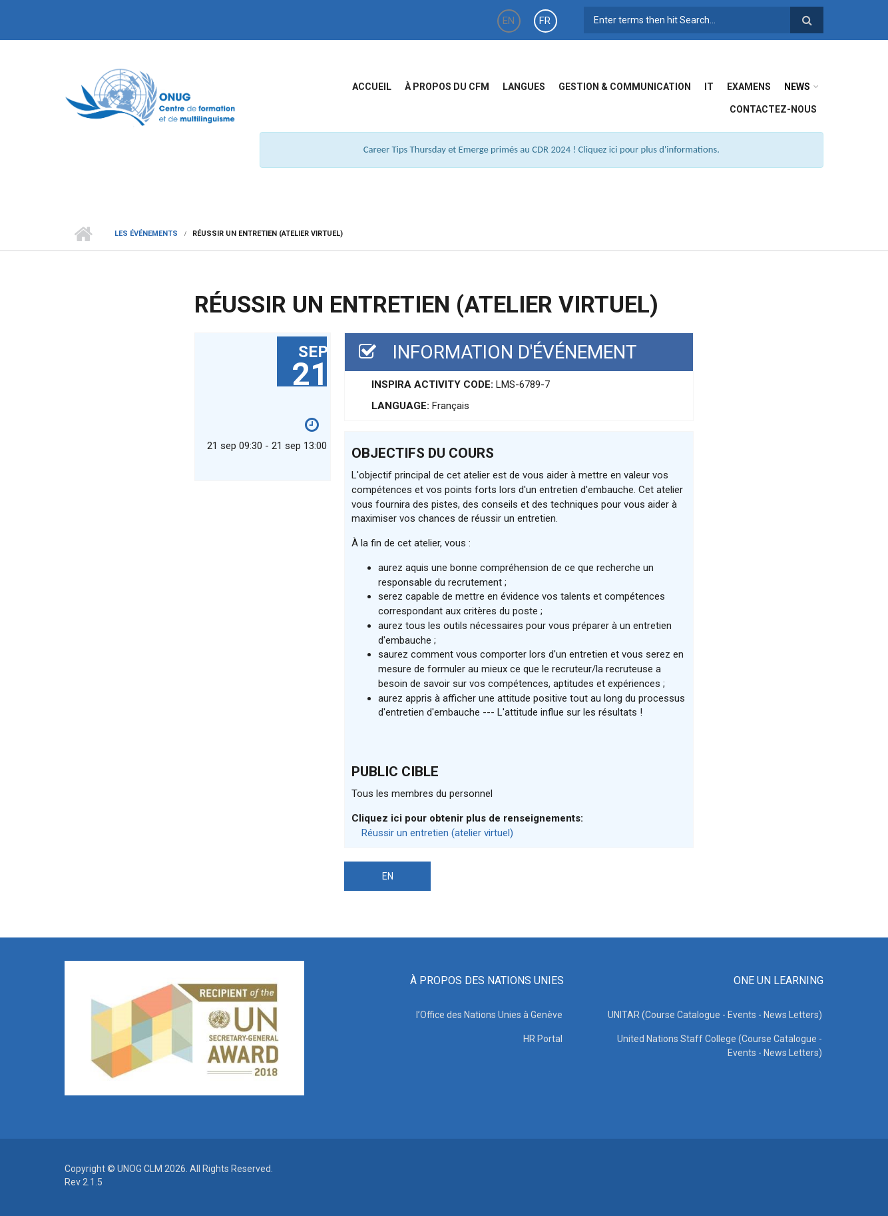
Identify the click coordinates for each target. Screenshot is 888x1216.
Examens (749, 86)
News (797, 86)
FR (545, 21)
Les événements (146, 233)
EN (509, 21)
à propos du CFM (447, 86)
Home (83, 234)
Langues (524, 86)
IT (709, 86)
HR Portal (544, 1038)
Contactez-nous (773, 109)
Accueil (371, 86)
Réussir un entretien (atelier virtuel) (437, 833)
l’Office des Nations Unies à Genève (490, 1014)
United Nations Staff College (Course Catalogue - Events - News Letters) (720, 1045)
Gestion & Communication (624, 86)
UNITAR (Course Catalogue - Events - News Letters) (716, 1014)
